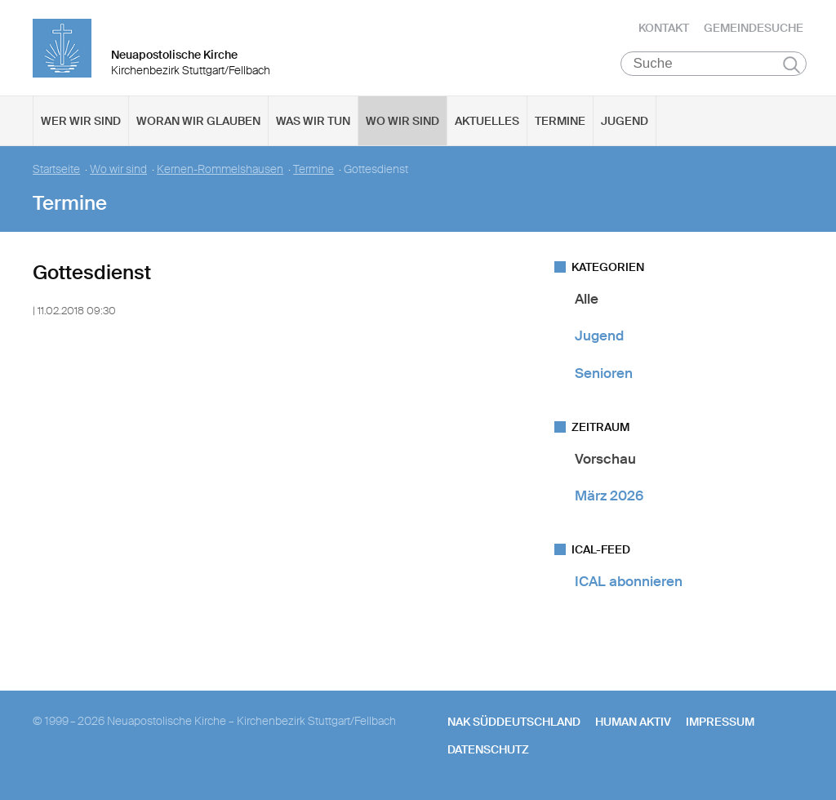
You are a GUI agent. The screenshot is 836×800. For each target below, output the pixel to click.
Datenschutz (488, 751)
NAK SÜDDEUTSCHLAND (513, 724)
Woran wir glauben (198, 123)
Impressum (720, 724)
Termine (560, 123)
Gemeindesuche (753, 28)
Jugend (624, 123)
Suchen (791, 66)
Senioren (604, 375)
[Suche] (713, 66)
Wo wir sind (402, 123)
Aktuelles (487, 123)
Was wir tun (313, 123)
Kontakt (663, 28)
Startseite (56, 172)
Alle (586, 301)
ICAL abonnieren (629, 584)
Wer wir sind (81, 123)
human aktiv (633, 724)
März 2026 (609, 498)
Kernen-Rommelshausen (220, 172)
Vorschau (605, 461)
